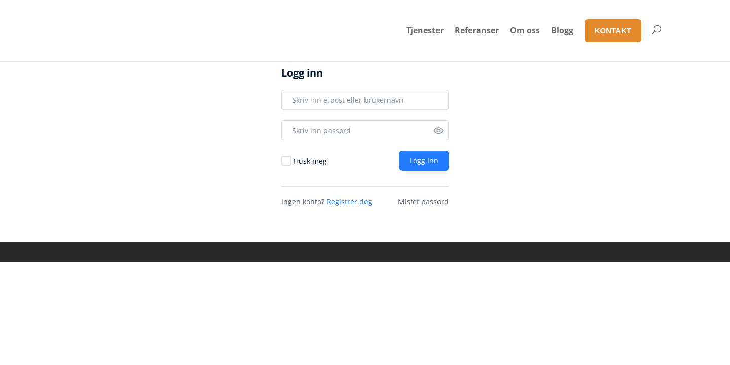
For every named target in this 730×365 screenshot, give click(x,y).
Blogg (562, 30)
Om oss (525, 30)
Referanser (477, 30)
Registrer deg (349, 201)
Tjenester (425, 30)
